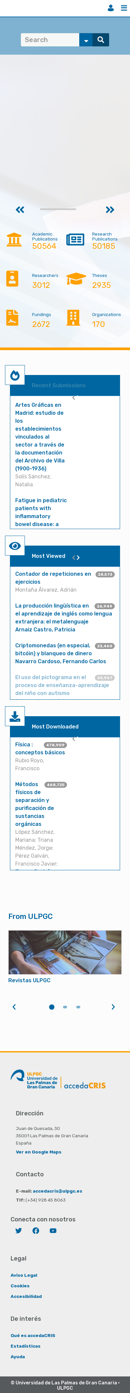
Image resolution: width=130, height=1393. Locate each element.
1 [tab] (51, 1007)
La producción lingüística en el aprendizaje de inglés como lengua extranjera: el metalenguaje (63, 614)
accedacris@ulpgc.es (57, 1191)
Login (111, 8)
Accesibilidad (26, 1296)
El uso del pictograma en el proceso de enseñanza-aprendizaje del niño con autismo (62, 685)
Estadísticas (25, 1346)
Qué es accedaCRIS (33, 1335)
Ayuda (18, 1356)
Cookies (20, 1285)
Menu (124, 8)
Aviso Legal (24, 1275)
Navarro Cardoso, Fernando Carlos (60, 661)
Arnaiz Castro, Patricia (45, 629)
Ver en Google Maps (38, 1151)
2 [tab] (65, 1007)
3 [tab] (78, 1007)
